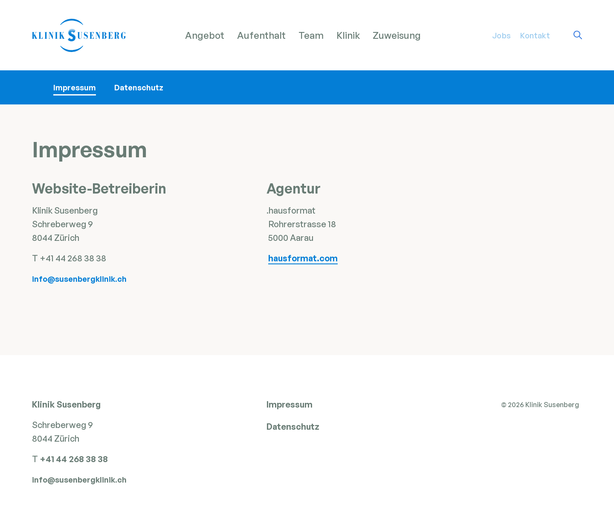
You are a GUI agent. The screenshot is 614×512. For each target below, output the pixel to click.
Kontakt (535, 35)
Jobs (501, 35)
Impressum (74, 87)
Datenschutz (138, 87)
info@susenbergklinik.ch (79, 278)
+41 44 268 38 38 (75, 462)
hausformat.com (303, 258)
